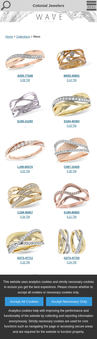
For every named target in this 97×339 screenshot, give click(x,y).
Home (9, 36)
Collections (23, 36)
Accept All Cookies (24, 301)
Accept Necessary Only (69, 301)
